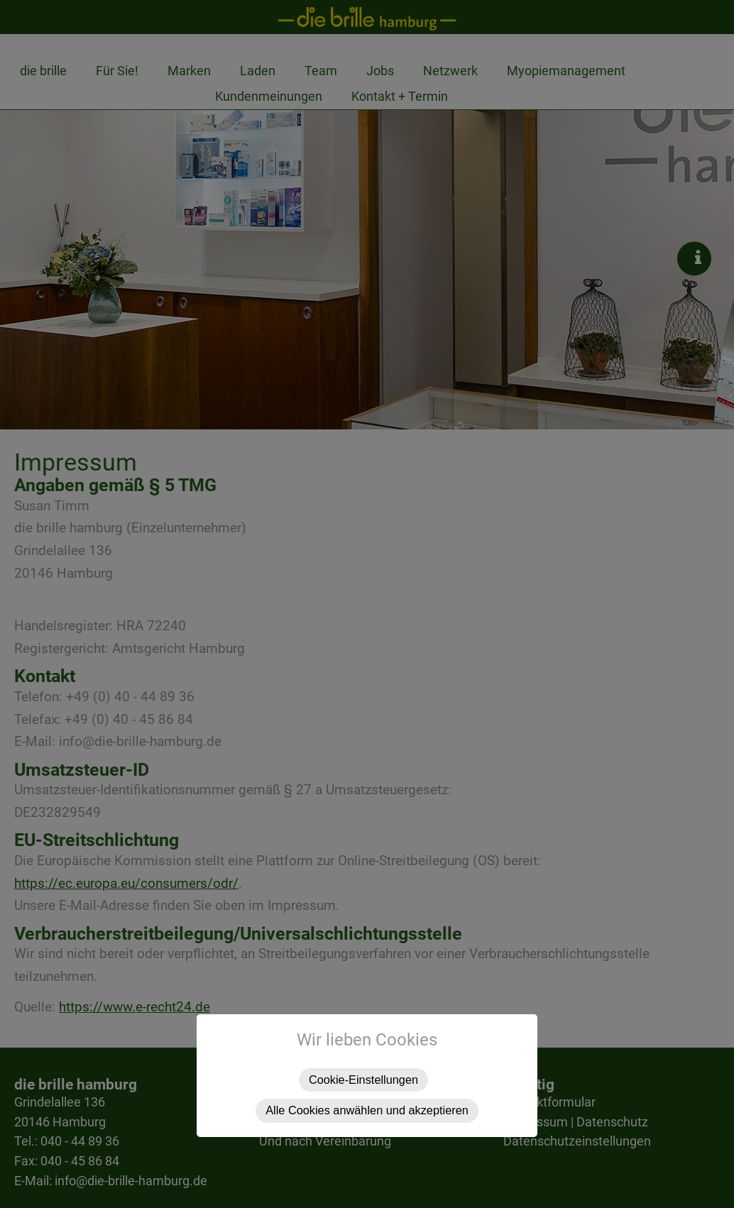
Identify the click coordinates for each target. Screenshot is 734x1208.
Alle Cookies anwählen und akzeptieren (367, 1110)
